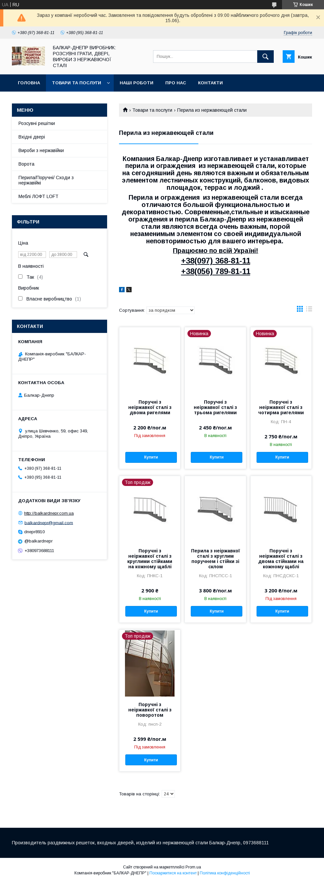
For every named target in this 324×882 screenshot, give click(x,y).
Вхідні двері (32, 137)
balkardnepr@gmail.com (48, 522)
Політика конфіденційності (225, 873)
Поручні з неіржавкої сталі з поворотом (150, 710)
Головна (29, 82)
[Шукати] (265, 56)
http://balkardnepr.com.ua (49, 513)
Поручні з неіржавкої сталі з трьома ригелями (215, 407)
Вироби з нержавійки (41, 150)
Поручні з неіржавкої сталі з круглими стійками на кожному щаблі (149, 558)
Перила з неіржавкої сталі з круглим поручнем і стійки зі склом (215, 558)
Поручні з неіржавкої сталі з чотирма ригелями (281, 407)
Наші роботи (136, 82)
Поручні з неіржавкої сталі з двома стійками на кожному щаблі (281, 558)
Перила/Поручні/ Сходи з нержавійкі (46, 180)
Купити (151, 457)
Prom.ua (193, 867)
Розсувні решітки (37, 123)
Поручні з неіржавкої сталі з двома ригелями (150, 407)
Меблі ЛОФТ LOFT (39, 196)
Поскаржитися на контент (173, 873)
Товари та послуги (76, 82)
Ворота (26, 164)
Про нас (175, 82)
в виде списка (309, 310)
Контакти (210, 82)
